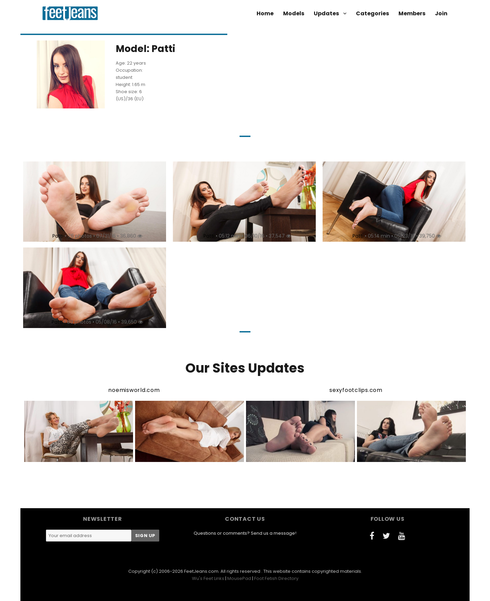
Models (293, 13)
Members (411, 13)
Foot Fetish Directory (276, 578)
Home (265, 13)
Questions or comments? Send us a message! (245, 533)
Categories (372, 13)
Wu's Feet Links (208, 578)
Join (441, 13)
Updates (326, 13)
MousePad (239, 578)
